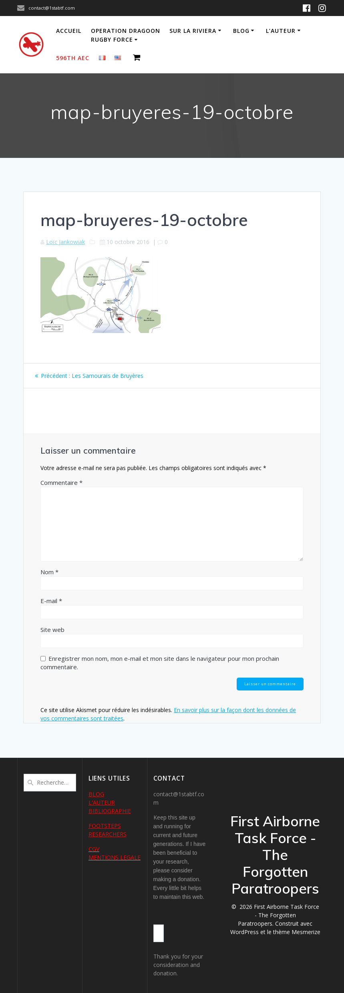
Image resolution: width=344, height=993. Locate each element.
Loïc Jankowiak (65, 242)
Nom (49, 572)
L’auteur (281, 30)
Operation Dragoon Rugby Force (125, 35)
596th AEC (72, 58)
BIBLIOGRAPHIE (110, 811)
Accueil (68, 30)
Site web (52, 630)
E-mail (51, 601)
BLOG (96, 794)
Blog (241, 30)
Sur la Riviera (192, 30)
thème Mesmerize (296, 932)
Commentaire (61, 482)
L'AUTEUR (102, 802)
